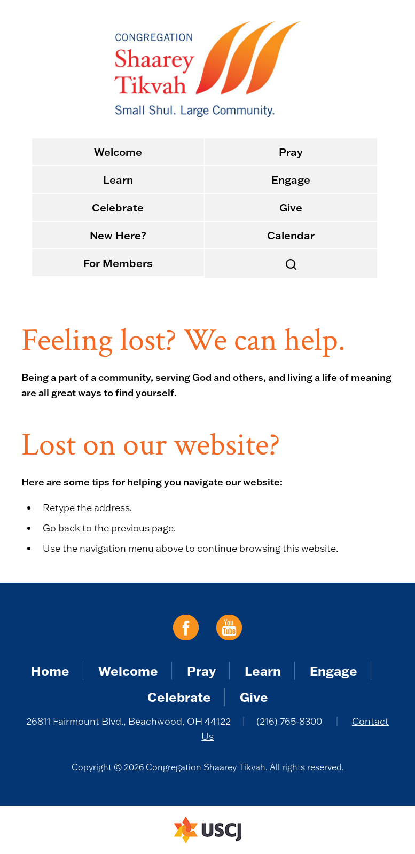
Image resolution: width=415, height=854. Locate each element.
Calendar (291, 235)
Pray (291, 152)
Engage (290, 179)
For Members (118, 263)
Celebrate (118, 207)
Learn (118, 179)
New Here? (118, 235)
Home (50, 670)
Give (290, 207)
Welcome (118, 152)
